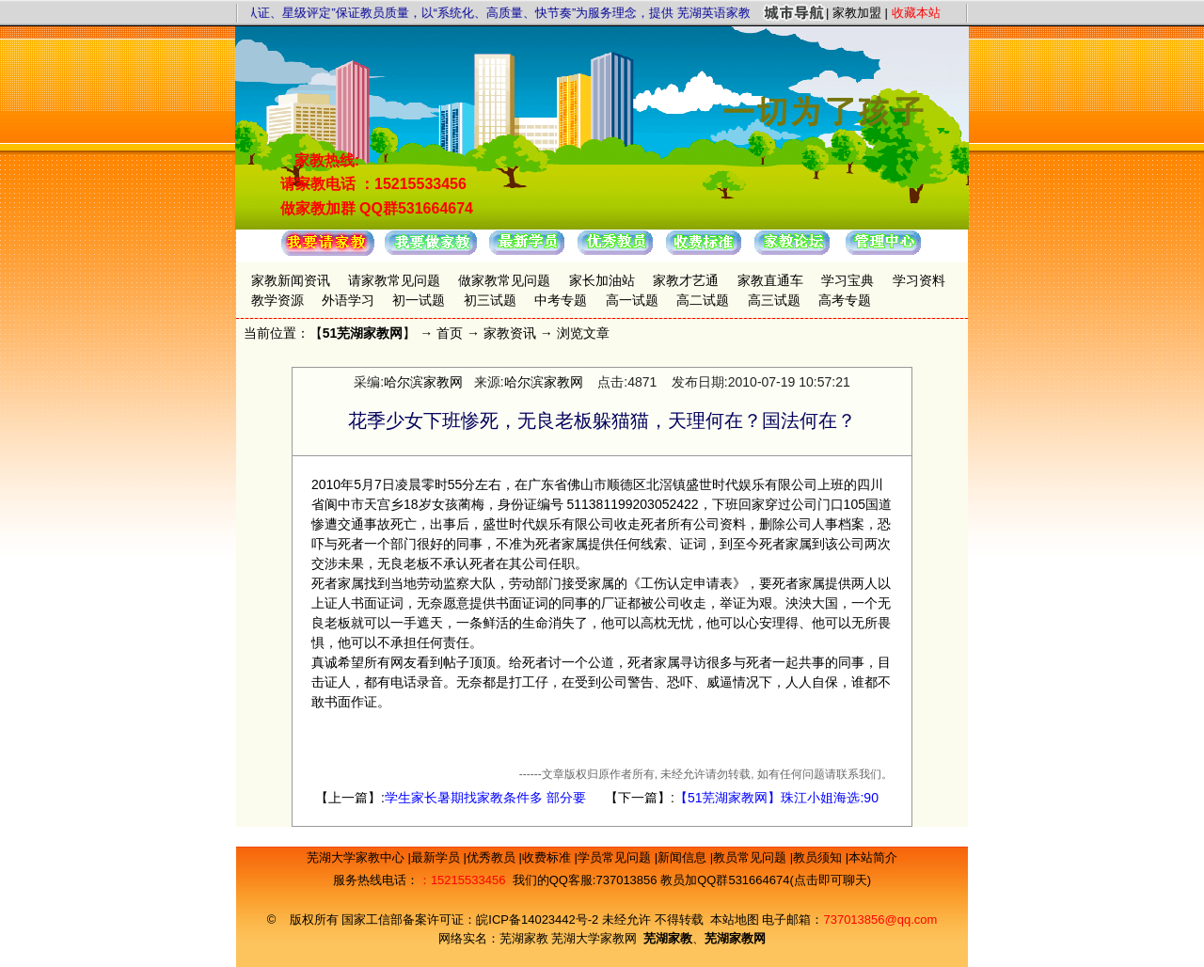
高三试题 (774, 300)
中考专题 (560, 300)
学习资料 (919, 280)
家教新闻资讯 (290, 280)
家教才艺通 (686, 280)
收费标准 (548, 857)
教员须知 (819, 857)
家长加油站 (602, 280)
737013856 (626, 880)
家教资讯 (509, 333)
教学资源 (277, 300)
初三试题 (490, 300)
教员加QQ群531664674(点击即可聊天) (765, 880)
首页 (449, 333)
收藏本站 (916, 13)
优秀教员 (493, 857)
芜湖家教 (523, 938)
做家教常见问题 (504, 280)
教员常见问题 (751, 857)
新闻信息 (683, 857)
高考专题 (844, 300)
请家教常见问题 (394, 280)
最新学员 (437, 857)
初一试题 (418, 300)
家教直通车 (770, 280)
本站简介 (872, 857)
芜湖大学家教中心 (357, 857)
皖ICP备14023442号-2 (539, 919)
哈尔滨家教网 (423, 381)
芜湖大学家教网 (594, 938)
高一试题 (632, 300)
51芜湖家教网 (363, 333)
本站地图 (734, 919)
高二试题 (702, 300)
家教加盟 (856, 13)
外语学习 (348, 300)
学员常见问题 (616, 857)
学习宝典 (847, 280)
